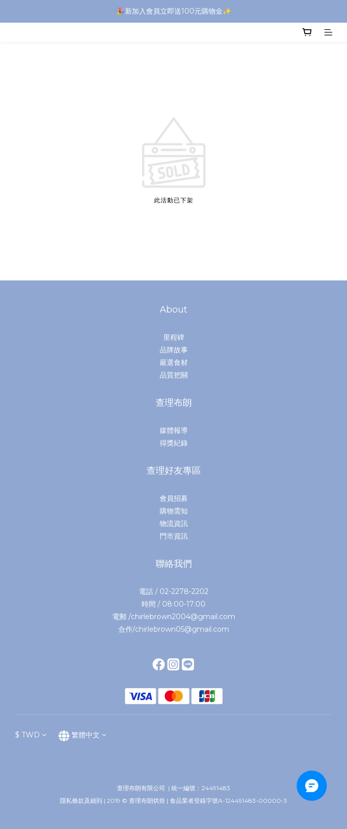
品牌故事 (174, 349)
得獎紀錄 (174, 442)
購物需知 (174, 510)
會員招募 (174, 498)
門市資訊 (174, 536)
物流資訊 (174, 523)
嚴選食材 (174, 362)
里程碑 (173, 337)
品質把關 (174, 375)
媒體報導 (174, 430)
